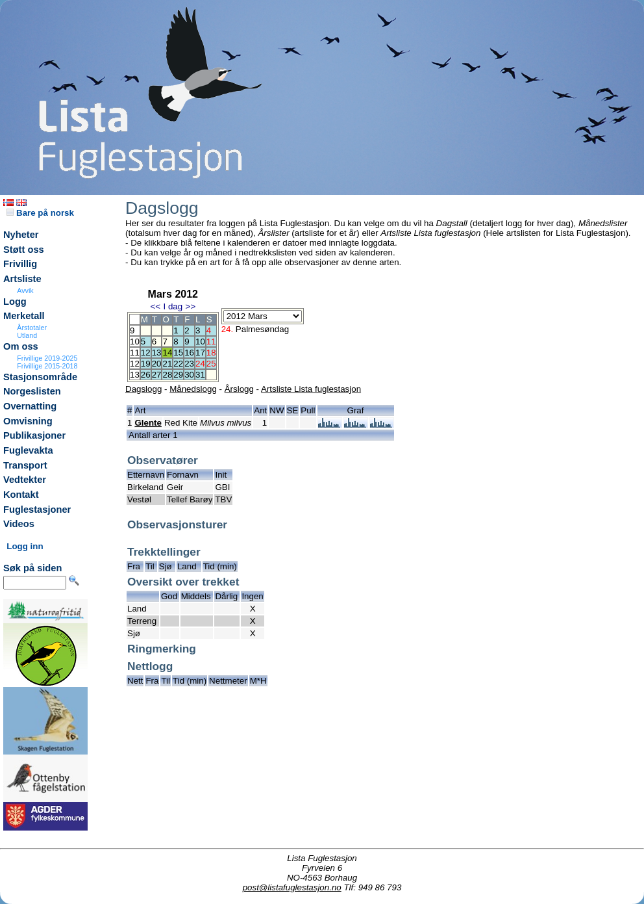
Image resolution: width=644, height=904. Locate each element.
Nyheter (21, 234)
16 (189, 352)
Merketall (24, 316)
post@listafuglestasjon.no (292, 887)
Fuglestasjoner (37, 509)
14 (167, 352)
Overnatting (29, 406)
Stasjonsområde (40, 377)
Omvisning (28, 421)
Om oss (20, 346)
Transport (25, 465)
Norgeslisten (32, 391)
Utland (27, 335)
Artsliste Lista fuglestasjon (311, 389)
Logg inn (24, 546)
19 (146, 363)
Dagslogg (143, 389)
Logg (15, 301)
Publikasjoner (34, 435)
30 (189, 375)
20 (157, 363)
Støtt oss (23, 249)
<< (155, 306)
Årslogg (239, 389)
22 (178, 363)
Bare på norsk (40, 213)
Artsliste (22, 279)
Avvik (25, 290)
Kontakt (21, 494)
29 (178, 375)
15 (178, 352)
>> (191, 306)
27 (157, 375)
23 (189, 363)
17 (200, 352)
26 (146, 375)
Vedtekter (24, 479)
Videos (18, 524)
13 (157, 352)
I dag (172, 306)
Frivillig (20, 264)
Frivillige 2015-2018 (47, 366)
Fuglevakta (28, 450)
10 (200, 341)
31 (200, 375)
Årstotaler (32, 327)
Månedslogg (193, 389)
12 (146, 352)
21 (167, 363)
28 (167, 375)
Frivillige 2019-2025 (47, 358)
